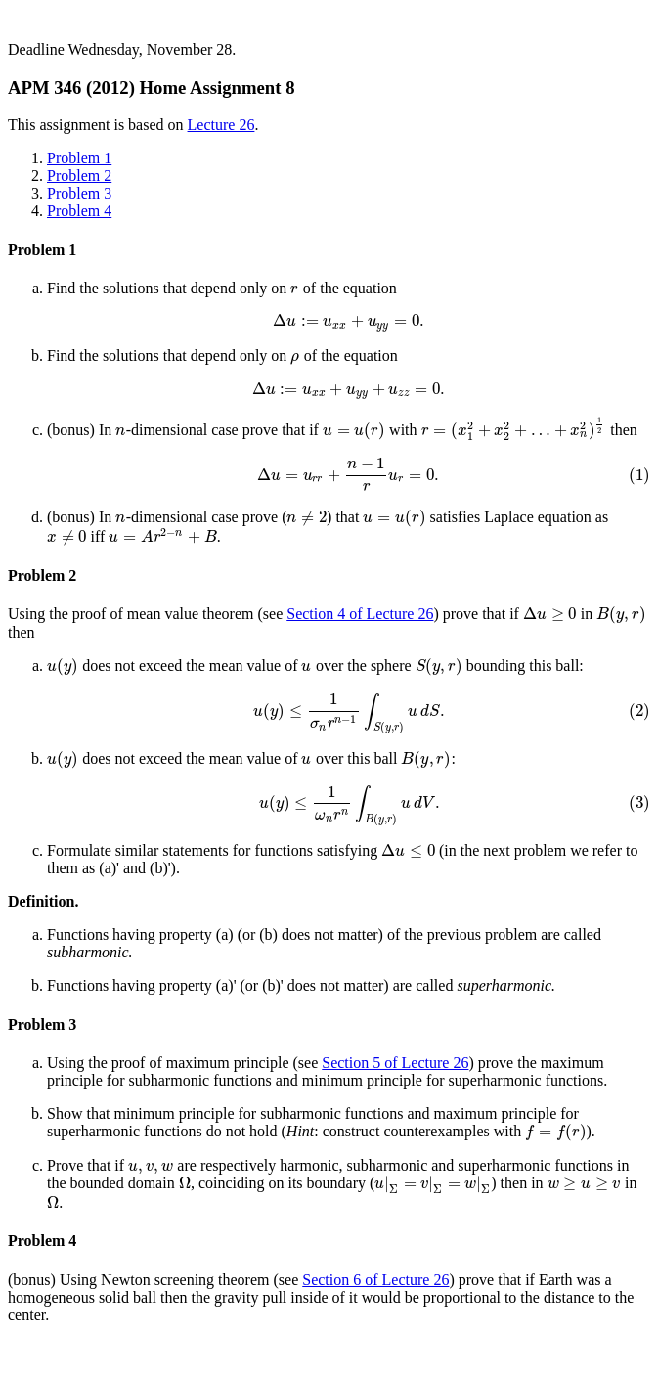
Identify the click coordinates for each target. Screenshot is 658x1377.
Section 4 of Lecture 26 (359, 613)
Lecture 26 (221, 124)
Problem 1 (79, 158)
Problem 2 (79, 175)
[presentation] (294, 288)
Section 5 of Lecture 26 (395, 1062)
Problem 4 (79, 210)
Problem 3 (79, 193)
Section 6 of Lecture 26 (375, 1279)
